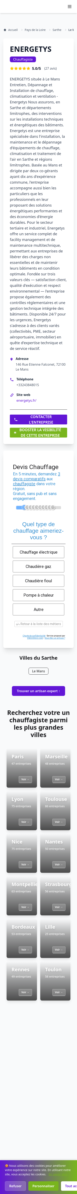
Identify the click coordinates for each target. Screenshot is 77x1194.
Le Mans (38, 671)
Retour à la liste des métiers (38, 624)
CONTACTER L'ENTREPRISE (33, 419)
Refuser (15, 1186)
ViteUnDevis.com (35, 638)
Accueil (10, 30)
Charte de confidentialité (34, 636)
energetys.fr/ (26, 400)
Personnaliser (43, 1186)
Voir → (25, 779)
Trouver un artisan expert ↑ (38, 691)
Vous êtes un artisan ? (55, 638)
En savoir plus (58, 1174)
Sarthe (57, 30)
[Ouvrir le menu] (70, 6)
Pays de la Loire (35, 30)
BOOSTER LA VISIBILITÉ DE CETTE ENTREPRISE (37, 433)
